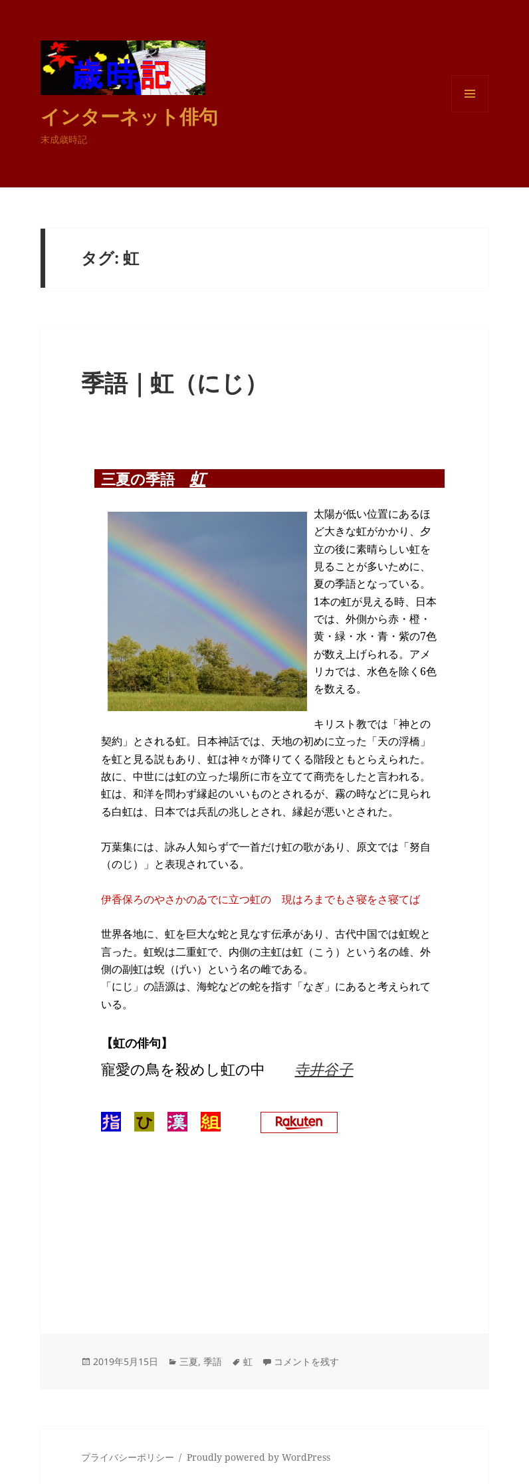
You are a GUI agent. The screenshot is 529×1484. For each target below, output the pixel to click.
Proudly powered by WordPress (258, 1457)
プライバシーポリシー (127, 1457)
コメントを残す (306, 1361)
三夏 (188, 1361)
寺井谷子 (323, 1069)
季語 (212, 1361)
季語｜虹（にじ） (174, 382)
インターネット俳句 (129, 116)
